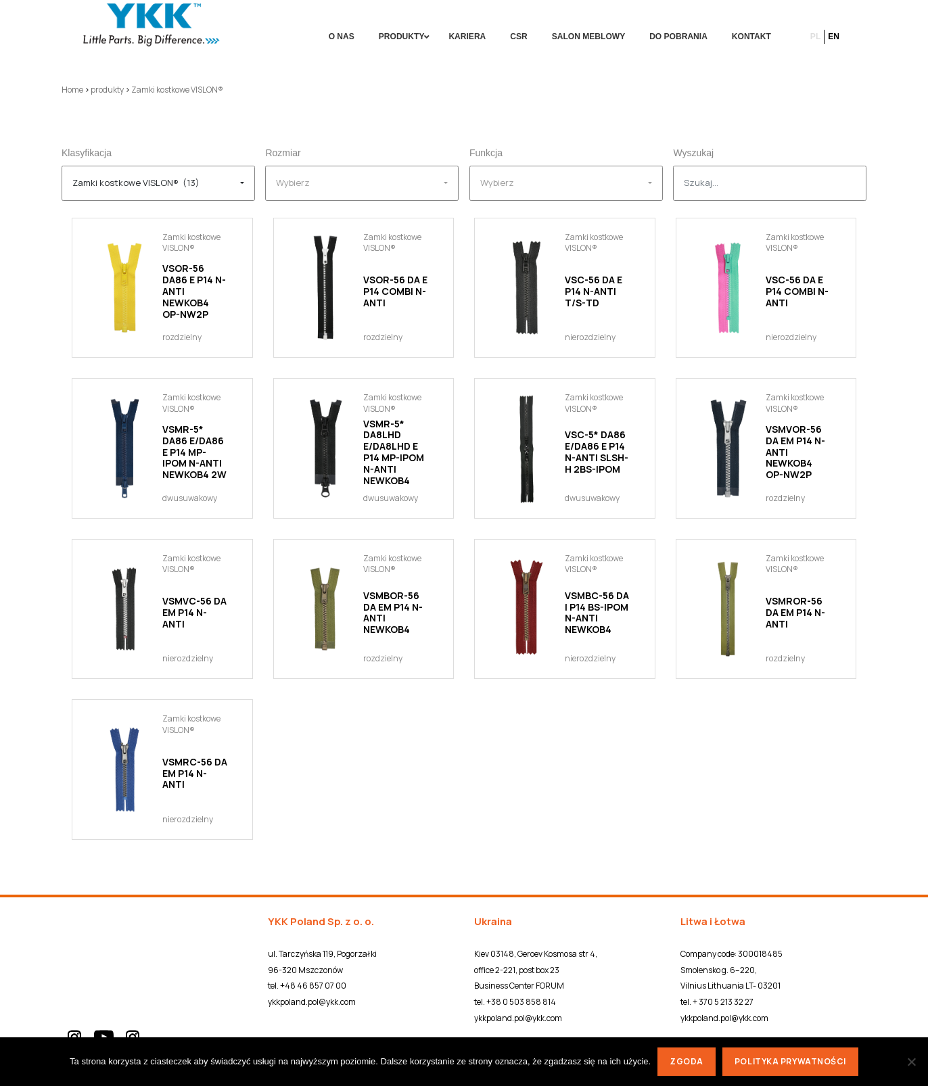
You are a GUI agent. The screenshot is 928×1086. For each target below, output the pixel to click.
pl (815, 36)
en (833, 36)
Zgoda (686, 1061)
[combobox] (158, 183)
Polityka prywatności (790, 1061)
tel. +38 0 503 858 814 (515, 1002)
